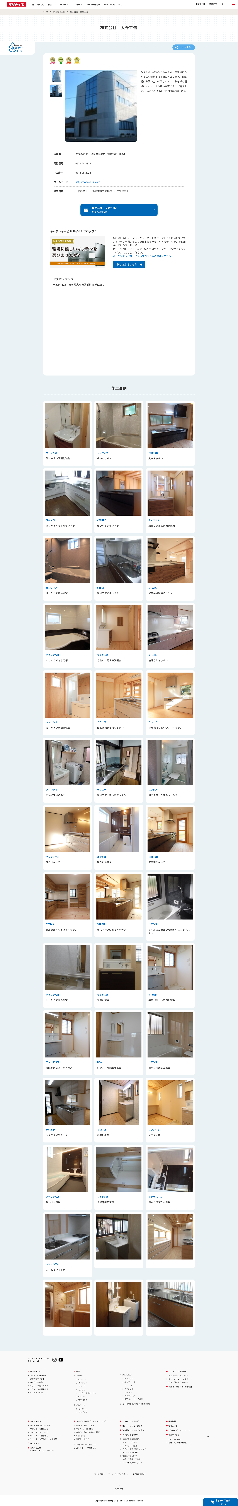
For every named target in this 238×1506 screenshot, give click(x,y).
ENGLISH (200, 3)
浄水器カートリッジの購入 (133, 1430)
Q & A (85, 1429)
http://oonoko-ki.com (87, 182)
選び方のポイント (37, 1379)
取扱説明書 (80, 1435)
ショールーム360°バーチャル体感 (43, 1439)
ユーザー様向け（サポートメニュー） (91, 1421)
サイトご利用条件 (98, 1474)
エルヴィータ (129, 1382)
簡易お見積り (178, 1375)
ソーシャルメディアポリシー (119, 1474)
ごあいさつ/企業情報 (130, 1439)
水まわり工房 (59, 12)
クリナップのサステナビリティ (135, 1449)
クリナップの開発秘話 (39, 1389)
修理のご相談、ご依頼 (85, 1425)
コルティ (81, 1390)
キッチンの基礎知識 (38, 1375)
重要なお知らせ (82, 1439)
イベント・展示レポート (132, 1462)
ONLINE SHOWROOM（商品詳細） (136, 1404)
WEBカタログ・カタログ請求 (180, 1386)
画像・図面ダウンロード (178, 1382)
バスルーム (80, 1405)
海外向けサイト (174, 1435)
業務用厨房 (82, 1400)
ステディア (82, 1383)
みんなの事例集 (36, 1382)
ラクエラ (82, 1386)
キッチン (79, 1375)
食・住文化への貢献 (130, 1452)
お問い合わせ (87, 1444)
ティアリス (128, 1378)
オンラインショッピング (132, 1426)
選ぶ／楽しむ (35, 1371)
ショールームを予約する (40, 1425)
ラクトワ (128, 1392)
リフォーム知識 (36, 1392)
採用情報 (172, 1421)
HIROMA (81, 1396)
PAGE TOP (119, 1488)
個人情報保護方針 (139, 1474)
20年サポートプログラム (86, 1448)
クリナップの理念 (129, 1442)
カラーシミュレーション (178, 1379)
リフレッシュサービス (131, 1421)
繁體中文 (213, 3)
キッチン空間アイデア (39, 1385)
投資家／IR (172, 1426)
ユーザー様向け (93, 4)
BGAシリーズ (129, 1395)
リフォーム (77, 4)
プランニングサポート (177, 1371)
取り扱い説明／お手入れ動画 (88, 1432)
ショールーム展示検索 (39, 1435)
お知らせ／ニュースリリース (180, 1430)
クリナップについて (113, 4)
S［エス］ (128, 1385)
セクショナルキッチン (87, 1393)
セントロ (82, 1379)
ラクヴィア (82, 1412)
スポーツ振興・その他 (131, 1459)
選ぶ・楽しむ (38, 4)
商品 (78, 1371)
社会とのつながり (129, 1456)
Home (45, 12)
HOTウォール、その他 (133, 1399)
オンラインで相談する (39, 1429)
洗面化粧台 (126, 1374)
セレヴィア (82, 1409)
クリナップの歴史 (129, 1445)
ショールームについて (39, 1432)
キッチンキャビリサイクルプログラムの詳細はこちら (142, 256)
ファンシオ (129, 1389)
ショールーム (62, 4)
